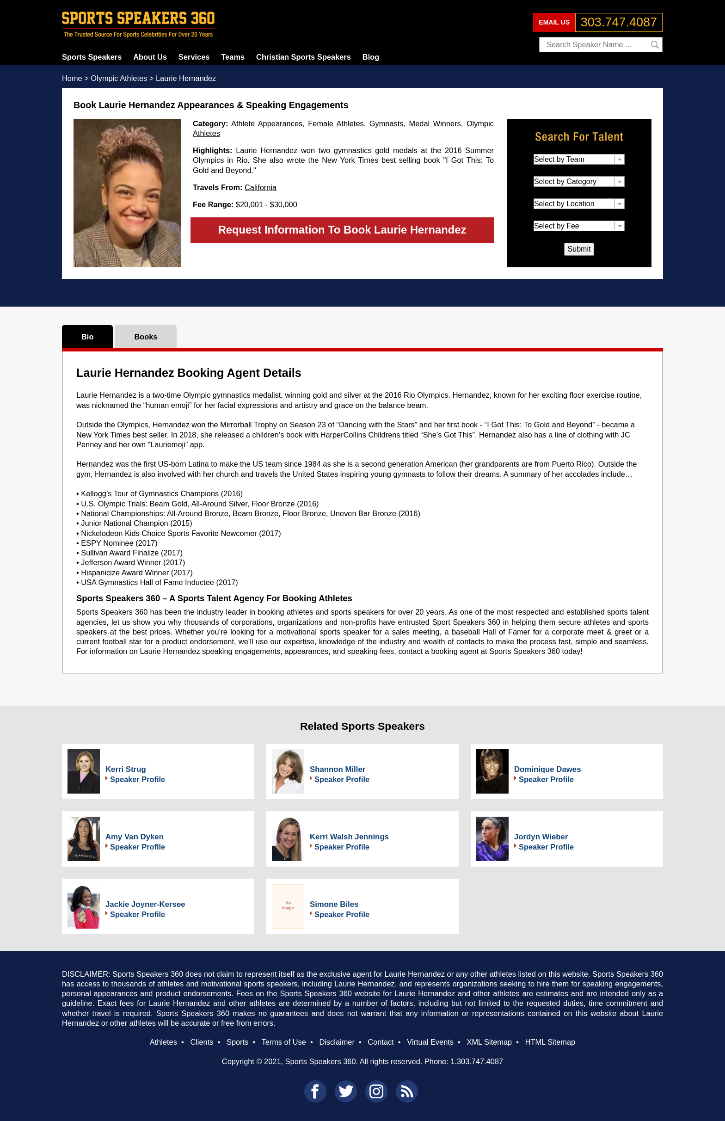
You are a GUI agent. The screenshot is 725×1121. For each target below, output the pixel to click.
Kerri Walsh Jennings (349, 836)
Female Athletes (335, 123)
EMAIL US (554, 22)
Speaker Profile (137, 779)
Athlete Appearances (266, 123)
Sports (237, 1042)
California (260, 187)
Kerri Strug (125, 769)
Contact (380, 1042)
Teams (233, 57)
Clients (201, 1042)
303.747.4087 (619, 22)
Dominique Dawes (547, 769)
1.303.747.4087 (476, 1061)
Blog (370, 57)
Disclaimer (336, 1042)
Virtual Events (430, 1042)
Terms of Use (283, 1042)
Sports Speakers (92, 57)
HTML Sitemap (550, 1042)
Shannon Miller (337, 769)
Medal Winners (435, 123)
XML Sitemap (489, 1042)
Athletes (163, 1042)
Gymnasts (386, 123)
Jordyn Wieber (541, 836)
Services (193, 57)
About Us (150, 57)
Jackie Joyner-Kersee (145, 904)
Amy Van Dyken (134, 836)
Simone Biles (334, 904)
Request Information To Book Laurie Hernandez (342, 229)
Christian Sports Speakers (303, 57)
